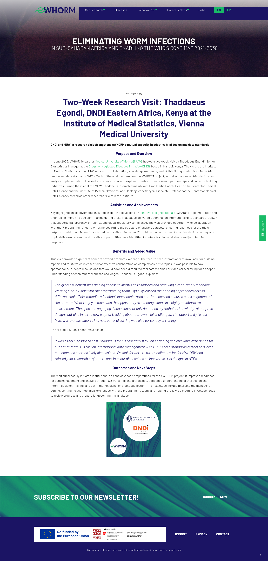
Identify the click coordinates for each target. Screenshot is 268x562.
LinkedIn (263, 228)
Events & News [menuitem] (176, 10)
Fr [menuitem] (229, 10)
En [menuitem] (219, 10)
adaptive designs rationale (157, 212)
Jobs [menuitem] (202, 10)
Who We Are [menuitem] (145, 10)
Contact (223, 535)
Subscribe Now (213, 497)
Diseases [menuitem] (121, 10)
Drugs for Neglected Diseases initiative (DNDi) (119, 166)
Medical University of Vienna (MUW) (118, 161)
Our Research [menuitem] (93, 10)
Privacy (201, 535)
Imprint (181, 535)
